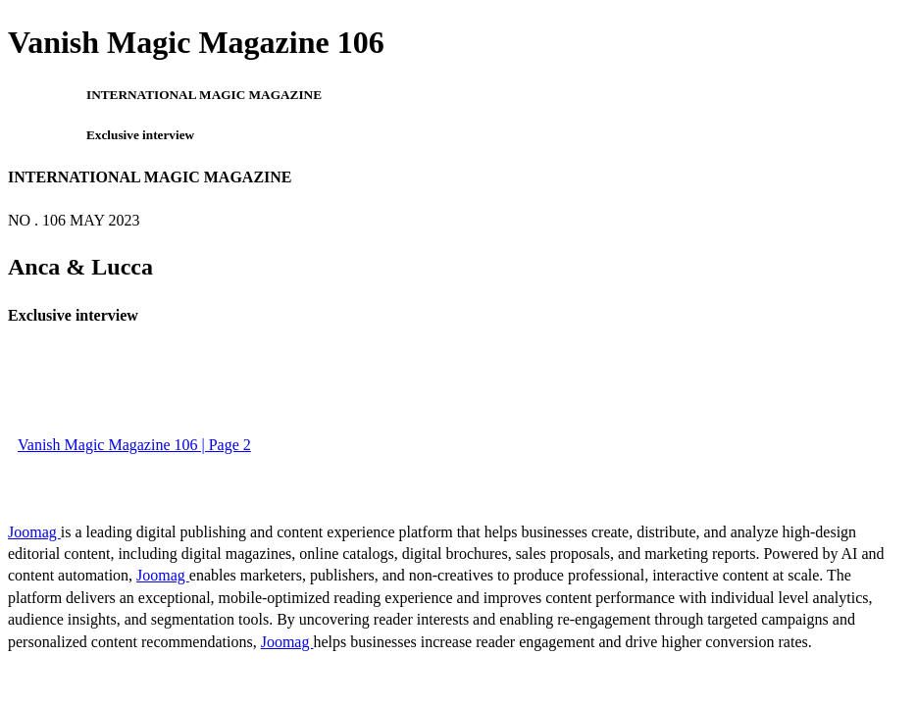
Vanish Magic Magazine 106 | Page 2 (134, 444)
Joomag (34, 532)
